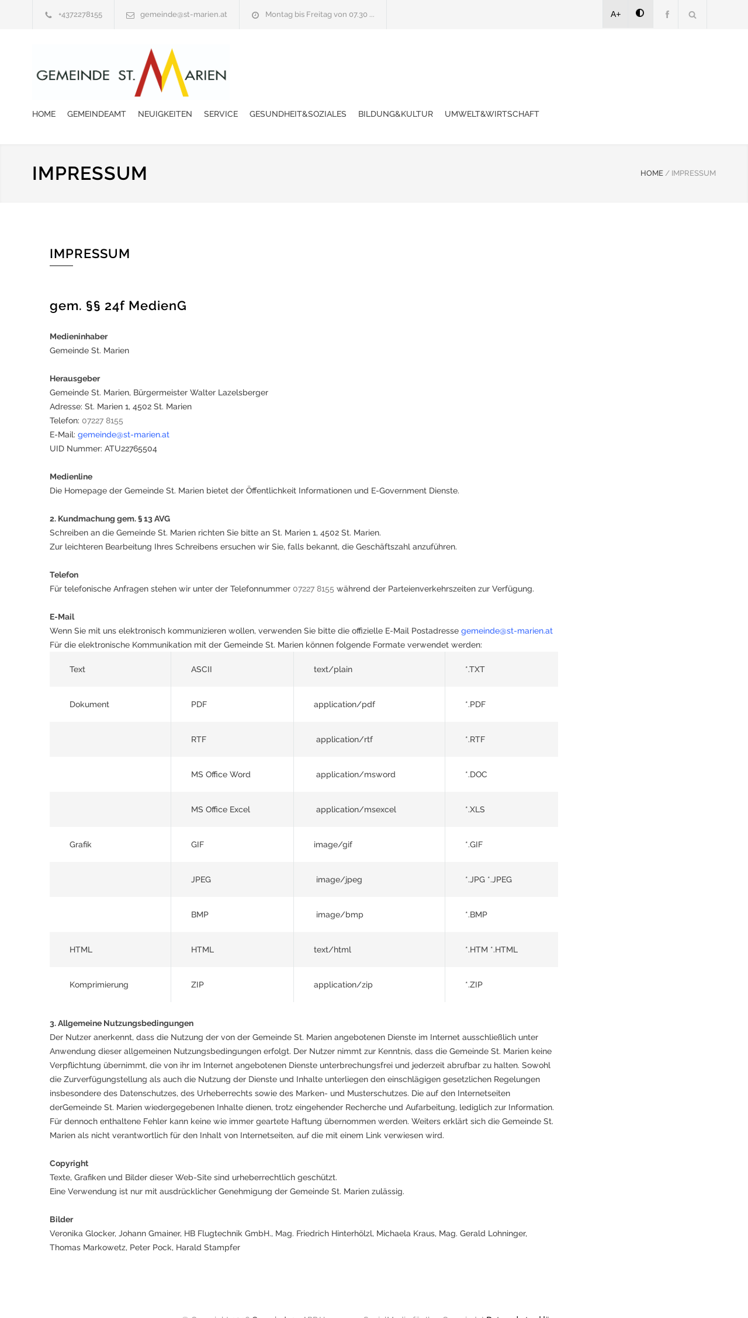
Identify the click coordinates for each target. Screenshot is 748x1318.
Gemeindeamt (312, 58)
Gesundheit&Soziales (514, 58)
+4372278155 (80, 14)
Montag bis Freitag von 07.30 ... (320, 14)
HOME (651, 146)
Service (437, 58)
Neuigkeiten (381, 58)
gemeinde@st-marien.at (183, 14)
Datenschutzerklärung (526, 1293)
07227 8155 (102, 394)
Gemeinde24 (276, 1293)
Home (260, 58)
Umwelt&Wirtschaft (295, 87)
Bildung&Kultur (611, 58)
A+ (616, 14)
